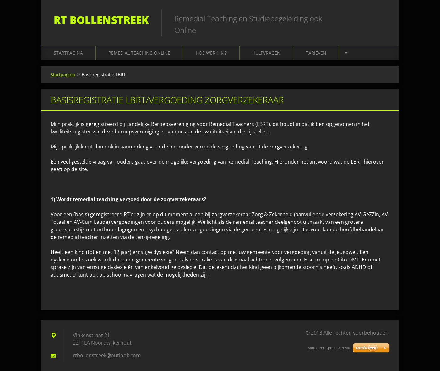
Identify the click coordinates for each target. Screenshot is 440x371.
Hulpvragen (266, 53)
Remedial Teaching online (139, 53)
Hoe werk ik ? (211, 53)
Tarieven (316, 53)
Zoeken (383, 18)
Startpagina (68, 53)
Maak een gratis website (329, 348)
